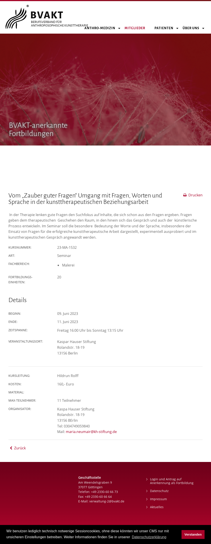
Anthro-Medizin (102, 28)
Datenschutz (159, 491)
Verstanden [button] (193, 534)
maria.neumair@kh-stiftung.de (91, 431)
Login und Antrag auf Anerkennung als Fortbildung (171, 481)
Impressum (158, 499)
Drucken (193, 195)
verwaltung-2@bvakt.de (106, 501)
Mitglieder (137, 28)
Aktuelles (157, 507)
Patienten (166, 28)
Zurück (17, 448)
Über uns (193, 28)
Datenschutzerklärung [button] (149, 537)
